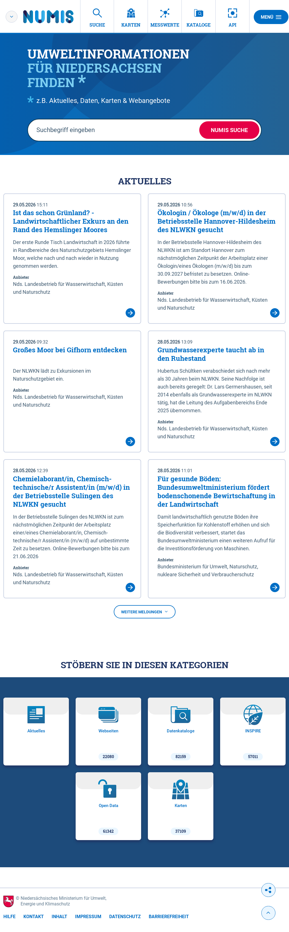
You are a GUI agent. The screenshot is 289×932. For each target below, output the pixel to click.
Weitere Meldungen (144, 612)
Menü (271, 17)
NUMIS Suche (229, 130)
